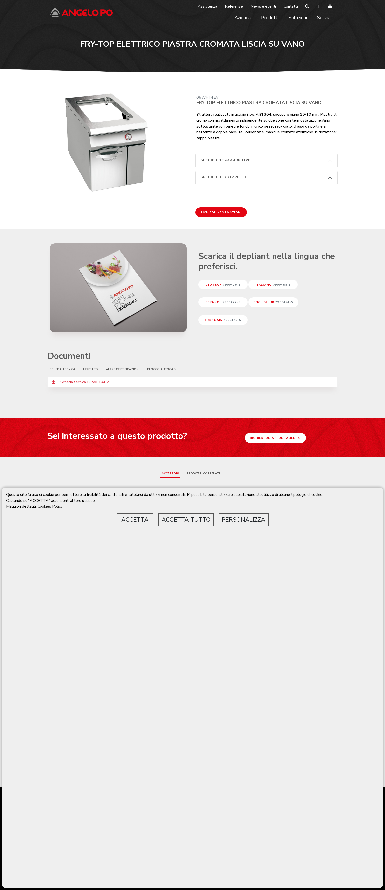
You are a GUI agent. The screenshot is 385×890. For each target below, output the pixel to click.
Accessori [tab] (170, 473)
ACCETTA (135, 520)
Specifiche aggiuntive (225, 160)
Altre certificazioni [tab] (122, 369)
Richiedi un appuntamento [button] (275, 438)
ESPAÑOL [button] (223, 302)
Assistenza (207, 6)
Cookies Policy (50, 506)
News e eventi (263, 6)
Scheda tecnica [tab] (62, 369)
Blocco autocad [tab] (161, 369)
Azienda (243, 18)
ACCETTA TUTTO (186, 520)
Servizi (323, 18)
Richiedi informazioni (221, 212)
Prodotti (269, 18)
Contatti (291, 6)
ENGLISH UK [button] (273, 302)
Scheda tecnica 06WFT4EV (80, 382)
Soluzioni (298, 18)
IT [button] (318, 6)
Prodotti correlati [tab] (203, 473)
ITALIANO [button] (273, 285)
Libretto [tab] (90, 369)
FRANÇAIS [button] (223, 320)
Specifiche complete (224, 177)
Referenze (234, 6)
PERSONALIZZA (243, 520)
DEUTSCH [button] (223, 285)
